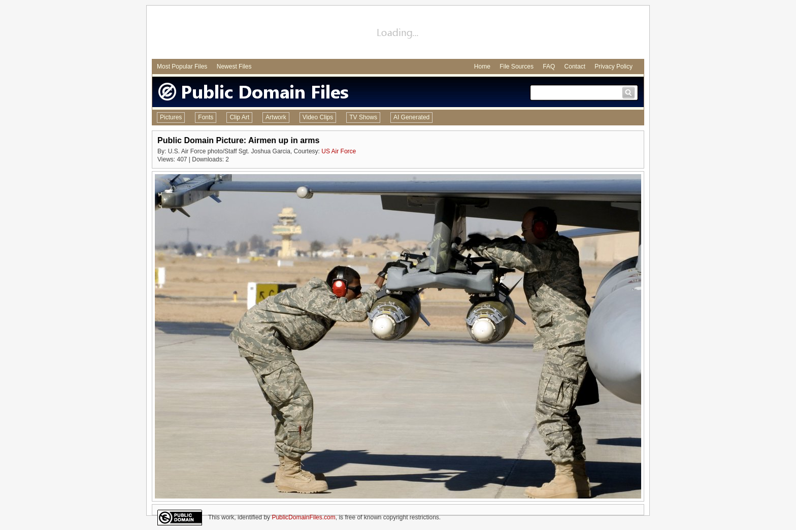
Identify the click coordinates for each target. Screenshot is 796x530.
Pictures (171, 117)
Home (482, 66)
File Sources (517, 66)
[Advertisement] (398, 33)
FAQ (549, 66)
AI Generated (411, 117)
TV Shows (363, 117)
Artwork (276, 117)
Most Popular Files (182, 66)
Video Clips (318, 117)
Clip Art (239, 117)
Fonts (205, 117)
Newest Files (234, 66)
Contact (575, 66)
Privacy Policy (613, 66)
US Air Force (338, 151)
